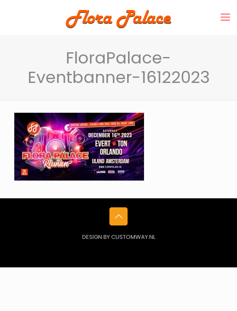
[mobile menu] (225, 17)
